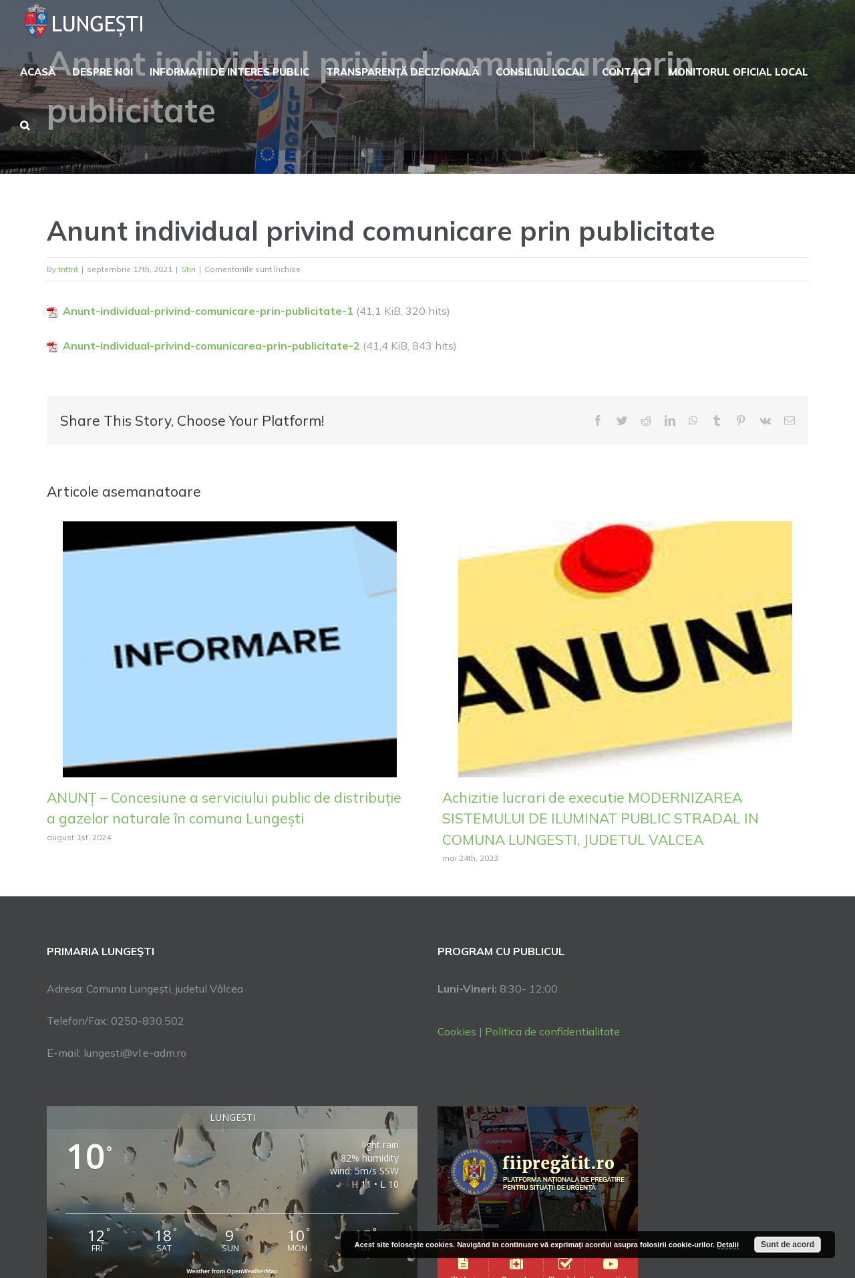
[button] (24, 123)
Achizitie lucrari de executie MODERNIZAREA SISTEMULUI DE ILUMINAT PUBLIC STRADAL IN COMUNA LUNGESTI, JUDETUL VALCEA (600, 818)
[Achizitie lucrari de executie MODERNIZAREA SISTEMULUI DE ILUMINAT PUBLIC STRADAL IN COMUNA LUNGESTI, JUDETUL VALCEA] (625, 647)
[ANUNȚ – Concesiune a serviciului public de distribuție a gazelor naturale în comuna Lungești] (230, 647)
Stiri (188, 269)
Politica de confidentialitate (552, 1031)
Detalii (728, 1245)
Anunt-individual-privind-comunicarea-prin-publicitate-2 (211, 345)
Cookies (457, 1031)
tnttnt (68, 269)
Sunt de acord (787, 1244)
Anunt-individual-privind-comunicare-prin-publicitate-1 (208, 310)
